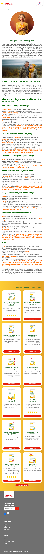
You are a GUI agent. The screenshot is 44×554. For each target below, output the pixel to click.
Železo (4, 142)
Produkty (7, 9)
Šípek (3, 159)
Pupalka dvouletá (7, 228)
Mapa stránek (7, 529)
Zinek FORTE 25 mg (20, 127)
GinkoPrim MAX (31, 129)
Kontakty (5, 543)
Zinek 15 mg (30, 127)
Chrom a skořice (23, 189)
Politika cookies (7, 527)
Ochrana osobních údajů (9, 541)
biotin (16, 161)
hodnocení (33, 287)
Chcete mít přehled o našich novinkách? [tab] (10, 504)
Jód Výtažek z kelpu (17, 237)
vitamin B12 (10, 142)
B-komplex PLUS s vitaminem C (24, 126)
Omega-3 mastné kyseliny (10, 113)
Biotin (3, 246)
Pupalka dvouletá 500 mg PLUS (25, 262)
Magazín (5, 526)
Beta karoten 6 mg (22, 167)
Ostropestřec (6, 176)
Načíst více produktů (22, 485)
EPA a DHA (17, 138)
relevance (26, 287)
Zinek (3, 116)
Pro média (6, 540)
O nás (5, 538)
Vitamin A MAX (12, 167)
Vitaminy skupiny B (8, 109)
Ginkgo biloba (6, 117)
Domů (3, 9)
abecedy (39, 287)
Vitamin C (5, 139)
